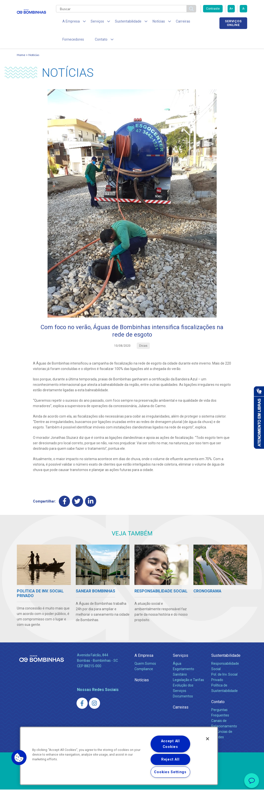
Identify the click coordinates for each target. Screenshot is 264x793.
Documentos (183, 700)
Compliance (143, 673)
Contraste (213, 8)
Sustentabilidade (225, 659)
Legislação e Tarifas (188, 684)
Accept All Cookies (170, 744)
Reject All (170, 759)
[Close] (207, 738)
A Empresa (143, 659)
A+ (231, 8)
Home (21, 58)
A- (243, 8)
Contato (218, 705)
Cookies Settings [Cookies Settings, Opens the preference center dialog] (170, 772)
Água (177, 667)
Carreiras (171, 22)
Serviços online (233, 23)
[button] (19, 758)
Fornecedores (198, 22)
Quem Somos (145, 667)
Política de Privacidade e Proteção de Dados (132, 786)
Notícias (33, 58)
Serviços (180, 659)
